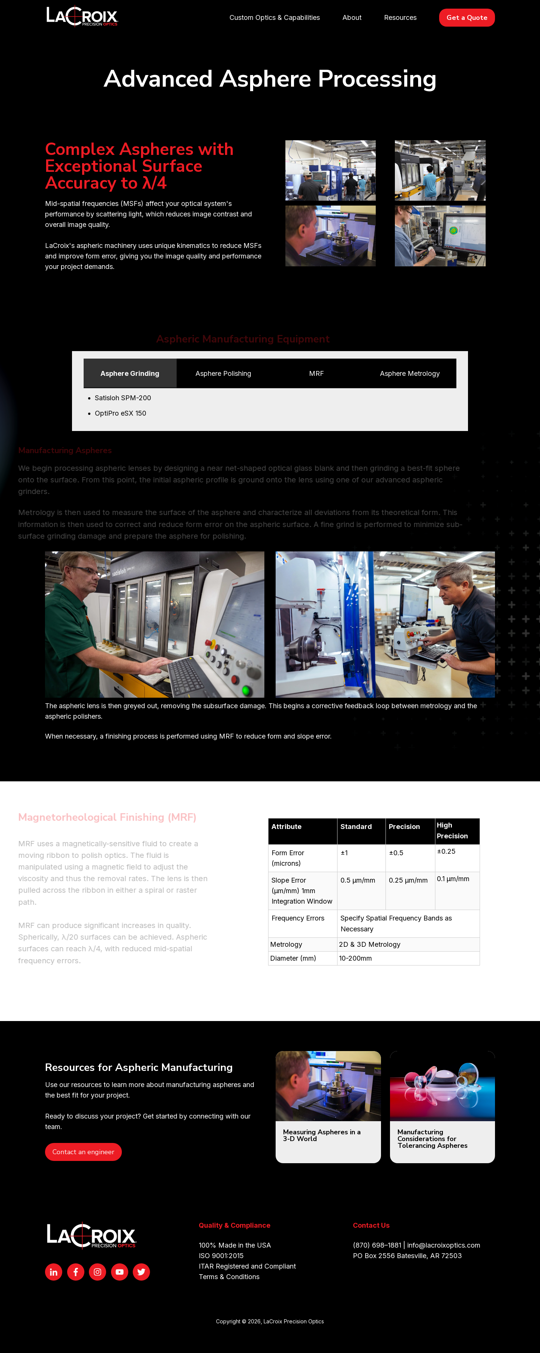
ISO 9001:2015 (221, 1256)
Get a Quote (467, 17)
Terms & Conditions (229, 1277)
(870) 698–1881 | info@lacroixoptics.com (416, 1245)
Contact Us (371, 1225)
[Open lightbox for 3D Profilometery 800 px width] (440, 238)
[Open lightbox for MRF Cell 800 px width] (330, 173)
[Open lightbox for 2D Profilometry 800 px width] (330, 238)
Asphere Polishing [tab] (223, 373)
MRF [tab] (316, 373)
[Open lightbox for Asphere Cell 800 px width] (440, 173)
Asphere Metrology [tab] (410, 373)
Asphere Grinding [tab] (129, 373)
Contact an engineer (83, 1151)
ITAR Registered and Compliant (247, 1266)
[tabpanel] (270, 406)
